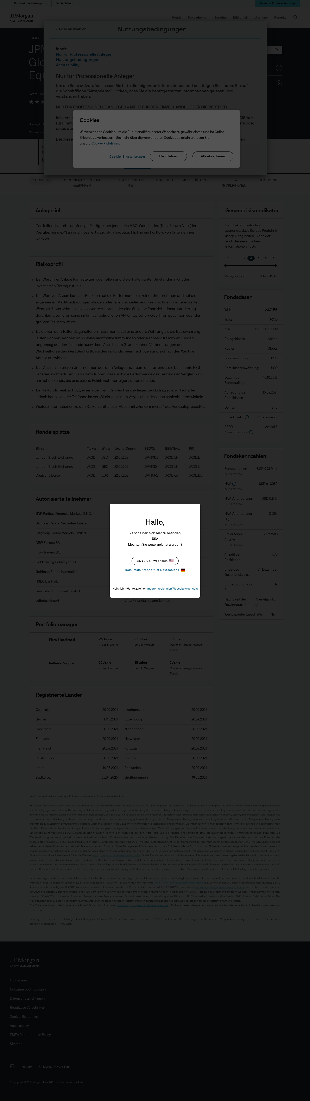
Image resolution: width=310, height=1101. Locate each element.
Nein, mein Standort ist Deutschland (155, 570)
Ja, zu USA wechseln (155, 560)
